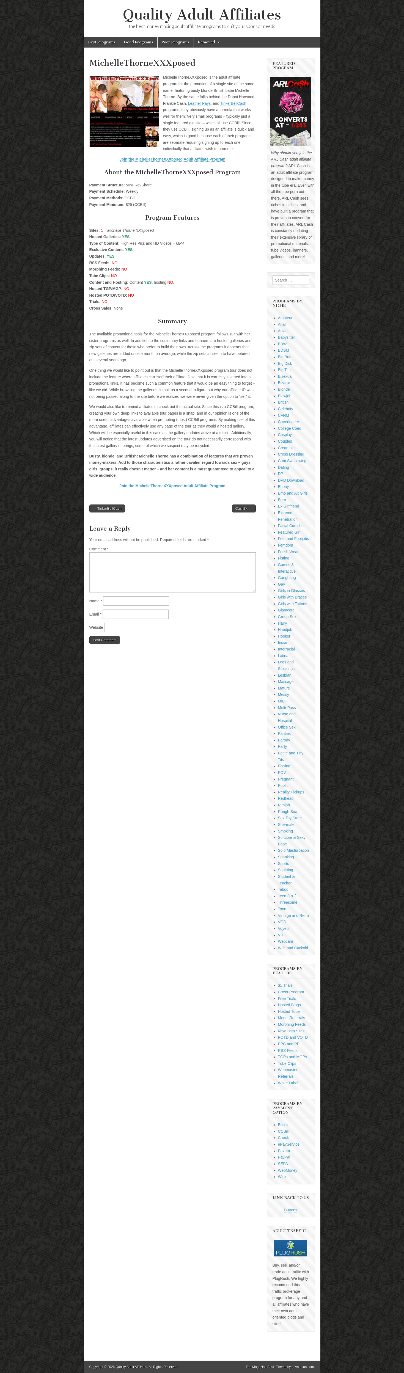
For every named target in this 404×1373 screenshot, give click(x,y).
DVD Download (291, 480)
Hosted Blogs (289, 1005)
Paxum (284, 1151)
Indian (283, 642)
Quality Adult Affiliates (202, 14)
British (283, 402)
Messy (283, 694)
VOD (282, 922)
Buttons (290, 1210)
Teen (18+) (287, 896)
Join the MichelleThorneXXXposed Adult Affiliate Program (173, 159)
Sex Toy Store (290, 818)
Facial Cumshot (291, 525)
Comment (99, 549)
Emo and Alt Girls (293, 493)
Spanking (286, 857)
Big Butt (285, 357)
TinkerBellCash (233, 103)
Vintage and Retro (293, 915)
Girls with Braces (292, 597)
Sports (283, 863)
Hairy (282, 623)
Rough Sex (287, 811)
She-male (286, 824)
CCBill (283, 1131)
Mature (284, 688)
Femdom (285, 545)
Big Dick (285, 363)
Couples (285, 441)
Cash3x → (243, 508)
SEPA (283, 1164)
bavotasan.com (303, 1367)
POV (282, 772)
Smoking (285, 831)
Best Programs (102, 42)
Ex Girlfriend (288, 506)
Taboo (283, 889)
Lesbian (285, 675)
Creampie (286, 448)
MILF (282, 701)
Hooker (284, 636)
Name (95, 601)
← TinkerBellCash (107, 508)
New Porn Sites (291, 1031)
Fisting (283, 558)
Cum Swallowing (292, 461)
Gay (281, 584)
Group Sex (287, 616)
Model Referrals (291, 1018)
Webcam (285, 941)
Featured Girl (289, 532)
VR (280, 935)
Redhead (286, 798)
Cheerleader (288, 422)
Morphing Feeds (292, 1024)
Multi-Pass (287, 707)
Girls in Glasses (291, 590)
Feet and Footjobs (293, 538)
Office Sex (287, 727)
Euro (282, 500)
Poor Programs (175, 42)
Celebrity (285, 409)
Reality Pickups (291, 792)
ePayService (289, 1144)
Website (96, 627)
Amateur (285, 318)
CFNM (283, 415)
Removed (206, 42)
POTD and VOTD (293, 1037)
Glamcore (286, 610)
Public (283, 785)
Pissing (284, 766)
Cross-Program (291, 992)
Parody (284, 740)
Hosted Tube (289, 1011)
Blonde (284, 389)
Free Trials (287, 998)
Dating (283, 467)
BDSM (283, 350)
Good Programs (138, 42)
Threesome (288, 902)
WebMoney (288, 1170)
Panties (284, 733)
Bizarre (284, 383)
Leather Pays (199, 103)
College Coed (289, 428)
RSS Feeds (288, 1050)
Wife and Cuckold (293, 948)
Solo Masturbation (293, 850)
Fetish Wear (288, 552)
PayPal (284, 1157)
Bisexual (285, 376)
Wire (282, 1177)
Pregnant (286, 779)
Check (283, 1137)
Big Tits (284, 370)
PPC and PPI (289, 1044)
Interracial (286, 649)
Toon (282, 909)
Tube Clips (287, 1063)
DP (280, 474)
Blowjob (285, 396)
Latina (283, 656)
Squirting (285, 870)
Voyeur (284, 928)
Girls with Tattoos (292, 604)
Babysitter (286, 337)
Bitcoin (284, 1125)
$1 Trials (285, 985)
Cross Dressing (291, 454)
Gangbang (287, 577)
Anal (282, 324)
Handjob (285, 629)
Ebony (283, 486)
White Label (288, 1083)
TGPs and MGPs (292, 1057)
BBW (282, 344)
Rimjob (284, 805)
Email (95, 614)
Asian (283, 331)
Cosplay (285, 434)
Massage (286, 681)
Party (282, 746)
